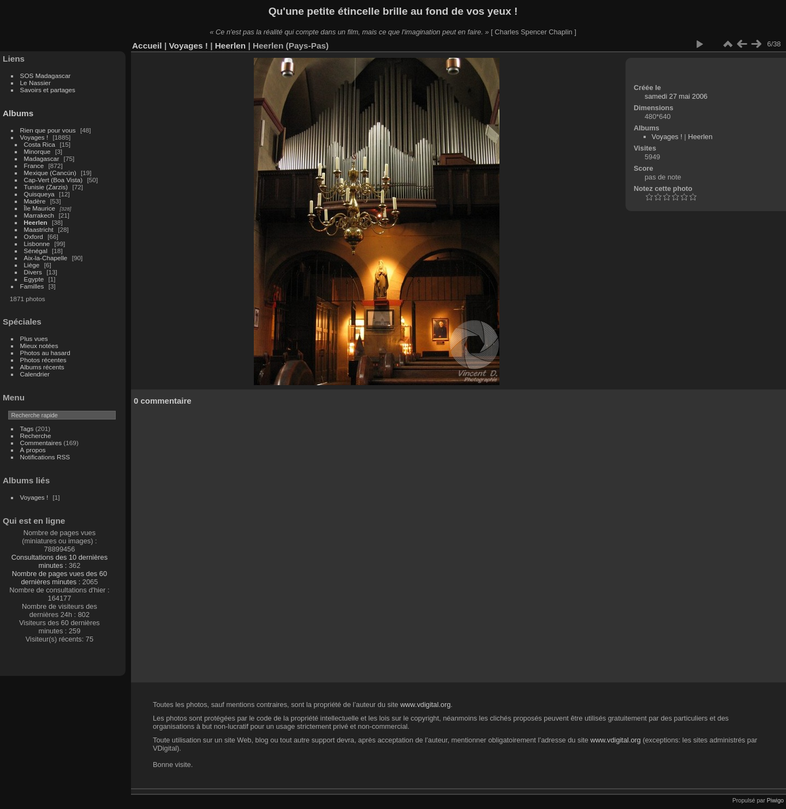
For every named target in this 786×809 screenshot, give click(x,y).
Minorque (37, 151)
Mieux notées (39, 345)
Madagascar (41, 158)
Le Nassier (35, 82)
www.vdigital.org (425, 704)
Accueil (147, 45)
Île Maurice (40, 208)
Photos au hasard (45, 352)
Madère (35, 201)
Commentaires (41, 442)
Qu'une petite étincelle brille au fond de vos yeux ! (393, 11)
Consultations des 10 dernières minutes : (59, 561)
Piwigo (775, 800)
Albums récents (42, 366)
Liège (32, 264)
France (34, 165)
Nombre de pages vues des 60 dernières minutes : (59, 578)
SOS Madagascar (45, 75)
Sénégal (35, 250)
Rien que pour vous (49, 130)
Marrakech (39, 215)
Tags (27, 428)
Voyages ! (34, 137)
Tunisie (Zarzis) (46, 186)
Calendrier (35, 373)
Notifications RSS (45, 456)
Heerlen (35, 222)
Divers (33, 271)
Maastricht (38, 229)
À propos (33, 449)
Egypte (34, 279)
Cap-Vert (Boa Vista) (53, 179)
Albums (18, 113)
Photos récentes (43, 359)
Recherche (35, 435)
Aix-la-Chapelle (46, 257)
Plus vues (34, 338)
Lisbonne (37, 243)
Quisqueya (39, 193)
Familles (32, 286)
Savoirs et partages (47, 89)
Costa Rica (40, 144)
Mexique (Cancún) (50, 172)
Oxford (33, 236)
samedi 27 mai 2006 (676, 96)
